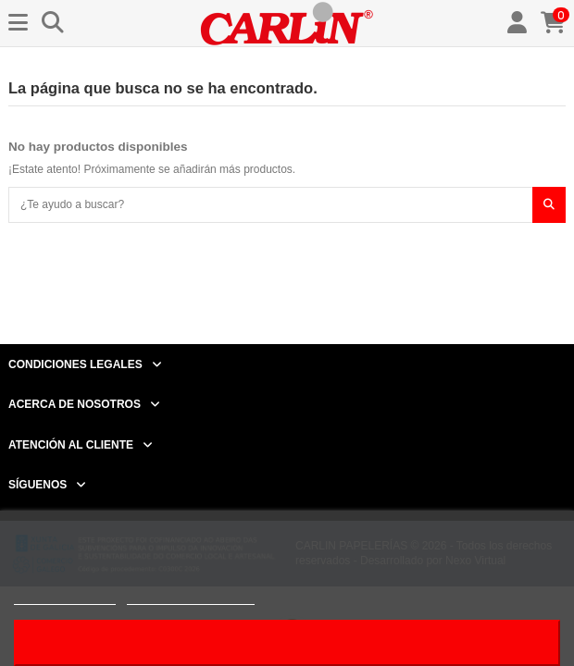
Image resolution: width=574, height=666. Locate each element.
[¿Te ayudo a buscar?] (549, 205)
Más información (65, 596)
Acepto (287, 642)
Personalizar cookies (191, 596)
